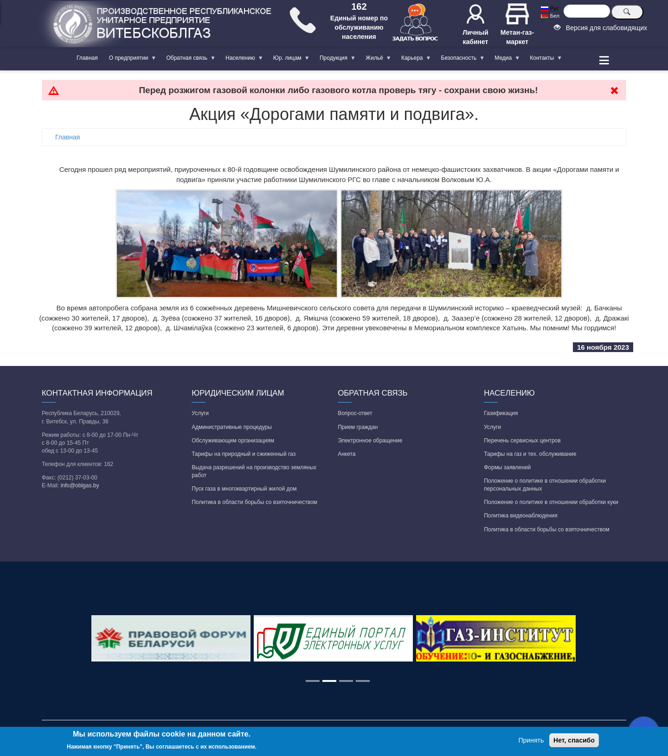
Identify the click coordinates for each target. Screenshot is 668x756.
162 (358, 6)
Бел (550, 16)
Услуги (200, 413)
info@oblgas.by (80, 485)
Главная (87, 58)
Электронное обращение (370, 440)
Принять (531, 740)
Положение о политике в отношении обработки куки (551, 502)
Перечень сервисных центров (522, 440)
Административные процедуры (232, 427)
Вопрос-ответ (355, 413)
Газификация (501, 413)
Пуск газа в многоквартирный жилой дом (244, 488)
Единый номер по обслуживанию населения (359, 27)
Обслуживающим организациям (233, 440)
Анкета (346, 454)
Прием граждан (358, 427)
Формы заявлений (507, 467)
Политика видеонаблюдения (521, 515)
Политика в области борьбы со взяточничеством (254, 502)
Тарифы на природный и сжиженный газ (243, 454)
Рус (550, 8)
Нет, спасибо (574, 740)
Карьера (413, 60)
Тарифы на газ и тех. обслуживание (530, 454)
